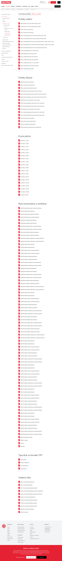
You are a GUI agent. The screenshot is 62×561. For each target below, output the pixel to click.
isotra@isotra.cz (47, 528)
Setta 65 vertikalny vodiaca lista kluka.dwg (29, 352)
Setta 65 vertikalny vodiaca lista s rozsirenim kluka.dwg (31, 358)
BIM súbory (5, 37)
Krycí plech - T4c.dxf (24, 170)
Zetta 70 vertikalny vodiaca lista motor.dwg (29, 404)
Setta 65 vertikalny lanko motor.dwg (28, 343)
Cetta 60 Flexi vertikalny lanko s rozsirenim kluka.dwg (31, 226)
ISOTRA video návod (21, 540)
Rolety (8, 528)
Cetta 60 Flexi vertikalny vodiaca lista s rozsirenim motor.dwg (32, 241)
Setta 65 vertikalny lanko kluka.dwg (27, 340)
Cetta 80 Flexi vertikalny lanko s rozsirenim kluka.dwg (31, 274)
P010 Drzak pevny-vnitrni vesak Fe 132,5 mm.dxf (30, 100)
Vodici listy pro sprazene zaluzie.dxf (27, 509)
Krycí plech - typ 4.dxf (25, 191)
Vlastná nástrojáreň (21, 527)
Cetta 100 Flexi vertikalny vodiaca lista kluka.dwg (30, 328)
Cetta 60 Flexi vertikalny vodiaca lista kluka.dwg (30, 232)
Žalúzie (8, 527)
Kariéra (32, 6)
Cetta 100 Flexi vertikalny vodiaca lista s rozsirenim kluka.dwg (32, 334)
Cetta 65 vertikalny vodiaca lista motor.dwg (29, 259)
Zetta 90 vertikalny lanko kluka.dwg (27, 413)
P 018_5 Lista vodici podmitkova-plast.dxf (29, 503)
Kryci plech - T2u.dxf (25, 152)
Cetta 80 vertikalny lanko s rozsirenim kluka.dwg (30, 298)
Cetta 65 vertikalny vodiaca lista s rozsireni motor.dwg (31, 265)
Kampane (4, 48)
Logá (3, 19)
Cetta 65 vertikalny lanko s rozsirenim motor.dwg (30, 253)
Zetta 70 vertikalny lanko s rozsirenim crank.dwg (30, 395)
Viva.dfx (22, 443)
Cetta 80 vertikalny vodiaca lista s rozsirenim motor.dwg (31, 313)
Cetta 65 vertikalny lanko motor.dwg (28, 247)
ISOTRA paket (20, 539)
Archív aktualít (4, 61)
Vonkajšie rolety (7, 31)
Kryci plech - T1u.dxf (25, 143)
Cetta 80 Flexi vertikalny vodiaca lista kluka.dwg (30, 280)
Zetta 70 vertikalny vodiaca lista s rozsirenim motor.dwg (31, 410)
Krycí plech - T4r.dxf (24, 173)
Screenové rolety (7, 35)
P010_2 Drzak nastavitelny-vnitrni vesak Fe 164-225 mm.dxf (32, 106)
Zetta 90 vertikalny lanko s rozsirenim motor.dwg (30, 422)
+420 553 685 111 (48, 527)
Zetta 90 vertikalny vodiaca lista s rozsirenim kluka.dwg (31, 431)
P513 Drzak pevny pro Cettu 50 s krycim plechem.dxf (31, 127)
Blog (29, 6)
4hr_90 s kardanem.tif (25, 462)
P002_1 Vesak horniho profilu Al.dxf (28, 85)
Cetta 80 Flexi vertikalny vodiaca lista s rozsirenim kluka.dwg (32, 286)
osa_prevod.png (24, 468)
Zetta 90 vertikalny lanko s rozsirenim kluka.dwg (30, 419)
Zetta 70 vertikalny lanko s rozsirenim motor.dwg (30, 398)
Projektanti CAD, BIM (6, 23)
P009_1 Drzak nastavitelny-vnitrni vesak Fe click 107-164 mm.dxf (33, 94)
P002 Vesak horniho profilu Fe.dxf (27, 82)
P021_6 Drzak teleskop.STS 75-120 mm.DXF (29, 50)
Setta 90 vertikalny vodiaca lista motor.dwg (29, 379)
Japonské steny (9, 537)
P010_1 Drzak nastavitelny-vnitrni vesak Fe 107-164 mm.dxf (32, 103)
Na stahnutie (4, 16)
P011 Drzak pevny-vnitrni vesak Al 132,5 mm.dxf (30, 109)
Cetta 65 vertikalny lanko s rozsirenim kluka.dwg (30, 250)
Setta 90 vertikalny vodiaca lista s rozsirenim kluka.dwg (31, 382)
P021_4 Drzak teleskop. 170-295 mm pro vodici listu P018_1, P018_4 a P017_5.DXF (37, 44)
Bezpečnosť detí (4, 53)
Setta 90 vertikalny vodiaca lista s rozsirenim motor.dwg (31, 386)
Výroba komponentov (21, 530)
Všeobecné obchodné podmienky (8, 41)
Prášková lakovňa (21, 532)
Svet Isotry (31, 527)
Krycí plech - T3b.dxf (25, 155)
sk (58, 2)
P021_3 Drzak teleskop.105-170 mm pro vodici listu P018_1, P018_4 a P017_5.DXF (37, 41)
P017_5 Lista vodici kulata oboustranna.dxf (29, 488)
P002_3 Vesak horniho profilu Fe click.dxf (29, 88)
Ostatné (8, 540)
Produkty (3, 6)
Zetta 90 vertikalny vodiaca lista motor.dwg (29, 428)
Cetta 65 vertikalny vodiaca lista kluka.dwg (29, 256)
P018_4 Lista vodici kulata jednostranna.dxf (29, 500)
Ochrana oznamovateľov (6, 57)
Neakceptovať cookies (31, 557)
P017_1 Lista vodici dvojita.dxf (26, 484)
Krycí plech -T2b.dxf (24, 194)
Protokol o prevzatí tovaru (6, 45)
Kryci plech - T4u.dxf (25, 179)
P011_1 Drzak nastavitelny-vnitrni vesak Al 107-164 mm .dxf (32, 112)
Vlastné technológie (21, 528)
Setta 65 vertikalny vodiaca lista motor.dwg (29, 355)
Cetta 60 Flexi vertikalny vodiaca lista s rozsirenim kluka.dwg (32, 238)
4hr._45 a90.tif (23, 459)
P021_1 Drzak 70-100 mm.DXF (27, 29)
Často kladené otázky (6, 51)
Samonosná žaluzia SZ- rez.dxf (26, 437)
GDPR (2, 55)
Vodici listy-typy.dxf (24, 512)
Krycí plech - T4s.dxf (25, 176)
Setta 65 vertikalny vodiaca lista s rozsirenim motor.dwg (31, 361)
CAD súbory (5, 26)
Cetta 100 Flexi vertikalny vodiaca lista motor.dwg (30, 331)
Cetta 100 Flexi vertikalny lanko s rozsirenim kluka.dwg (31, 322)
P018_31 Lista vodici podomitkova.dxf (28, 497)
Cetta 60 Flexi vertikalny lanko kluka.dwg (28, 220)
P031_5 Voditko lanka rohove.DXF (27, 68)
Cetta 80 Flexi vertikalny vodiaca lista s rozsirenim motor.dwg (32, 289)
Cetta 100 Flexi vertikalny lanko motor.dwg (29, 319)
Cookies (3, 59)
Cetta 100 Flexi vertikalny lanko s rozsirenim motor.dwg (31, 325)
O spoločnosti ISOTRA (6, 14)
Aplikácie (4, 21)
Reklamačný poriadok (6, 43)
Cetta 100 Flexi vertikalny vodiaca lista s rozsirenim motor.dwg (33, 337)
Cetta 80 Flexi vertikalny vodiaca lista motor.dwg (30, 283)
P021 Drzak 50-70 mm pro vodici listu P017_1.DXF (31, 23)
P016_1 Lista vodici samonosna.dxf (27, 481)
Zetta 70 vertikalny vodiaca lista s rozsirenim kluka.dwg (31, 407)
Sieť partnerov (18, 6)
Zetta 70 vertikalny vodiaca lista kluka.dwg (29, 401)
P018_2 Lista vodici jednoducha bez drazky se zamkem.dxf (32, 491)
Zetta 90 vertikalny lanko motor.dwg (27, 416)
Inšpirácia (13, 6)
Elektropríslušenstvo (5, 46)
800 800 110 (41, 1)
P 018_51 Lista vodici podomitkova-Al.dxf (29, 506)
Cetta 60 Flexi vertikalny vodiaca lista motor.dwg (30, 235)
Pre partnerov (24, 6)
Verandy (8, 533)
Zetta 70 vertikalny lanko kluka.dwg (27, 389)
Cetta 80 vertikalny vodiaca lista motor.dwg (29, 307)
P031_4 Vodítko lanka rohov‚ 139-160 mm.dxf (30, 65)
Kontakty (36, 6)
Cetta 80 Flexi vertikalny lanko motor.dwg (29, 271)
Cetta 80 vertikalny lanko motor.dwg (28, 295)
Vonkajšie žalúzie (7, 33)
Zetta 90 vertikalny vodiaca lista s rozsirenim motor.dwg (31, 434)
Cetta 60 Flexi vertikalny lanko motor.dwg (29, 223)
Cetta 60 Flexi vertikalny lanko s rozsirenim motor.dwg (31, 229)
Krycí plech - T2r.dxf (24, 146)
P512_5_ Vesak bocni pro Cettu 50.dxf (28, 124)
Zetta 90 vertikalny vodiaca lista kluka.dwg (29, 425)
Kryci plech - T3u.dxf (25, 164)
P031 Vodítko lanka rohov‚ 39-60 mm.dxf (29, 53)
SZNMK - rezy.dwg (24, 440)
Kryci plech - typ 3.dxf (25, 188)
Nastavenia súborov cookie (34, 538)
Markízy (8, 532)
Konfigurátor (57, 6)
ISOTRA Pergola (20, 542)
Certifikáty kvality (5, 39)
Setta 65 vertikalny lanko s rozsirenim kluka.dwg (30, 346)
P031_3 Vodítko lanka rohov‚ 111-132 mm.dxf (30, 62)
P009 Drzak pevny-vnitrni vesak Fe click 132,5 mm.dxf (31, 91)
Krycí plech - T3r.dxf (24, 158)
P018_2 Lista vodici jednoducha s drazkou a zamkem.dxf (31, 494)
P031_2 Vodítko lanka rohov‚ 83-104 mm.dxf (29, 59)
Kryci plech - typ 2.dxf (25, 185)
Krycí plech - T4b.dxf (25, 167)
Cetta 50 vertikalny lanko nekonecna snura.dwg (30, 214)
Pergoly (8, 530)
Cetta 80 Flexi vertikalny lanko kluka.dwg (28, 268)
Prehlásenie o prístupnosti (7, 65)
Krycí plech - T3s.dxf (25, 161)
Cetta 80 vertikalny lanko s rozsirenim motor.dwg (30, 301)
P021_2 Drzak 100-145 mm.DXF (27, 32)
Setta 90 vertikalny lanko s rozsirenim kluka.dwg (30, 370)
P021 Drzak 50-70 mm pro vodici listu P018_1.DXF (31, 26)
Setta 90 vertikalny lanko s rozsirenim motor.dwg (30, 373)
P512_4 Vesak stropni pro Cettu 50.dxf (28, 121)
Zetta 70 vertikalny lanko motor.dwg (27, 392)
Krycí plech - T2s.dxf (25, 149)
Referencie (3, 63)
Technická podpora (6, 25)
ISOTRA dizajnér (20, 537)
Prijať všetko (42, 557)
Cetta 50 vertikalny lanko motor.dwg (28, 211)
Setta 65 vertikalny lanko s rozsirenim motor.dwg (30, 349)
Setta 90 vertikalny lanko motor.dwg (28, 367)
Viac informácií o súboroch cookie (36, 551)
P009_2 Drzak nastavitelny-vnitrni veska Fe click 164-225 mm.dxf (33, 97)
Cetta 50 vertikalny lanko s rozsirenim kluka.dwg (30, 217)
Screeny (8, 535)
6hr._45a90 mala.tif (24, 465)
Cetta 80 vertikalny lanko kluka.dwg (27, 292)
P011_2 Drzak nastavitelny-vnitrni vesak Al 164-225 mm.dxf (32, 115)
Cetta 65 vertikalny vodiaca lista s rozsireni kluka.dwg (31, 262)
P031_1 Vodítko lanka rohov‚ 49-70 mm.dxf (29, 56)
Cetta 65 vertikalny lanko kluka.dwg (27, 244)
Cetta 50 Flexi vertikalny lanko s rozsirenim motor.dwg (31, 208)
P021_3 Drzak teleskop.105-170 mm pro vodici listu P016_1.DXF (33, 38)
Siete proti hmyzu (10, 538)
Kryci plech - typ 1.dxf (25, 182)
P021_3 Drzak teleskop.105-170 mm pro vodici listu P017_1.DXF (33, 35)
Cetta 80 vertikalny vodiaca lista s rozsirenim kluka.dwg (31, 310)
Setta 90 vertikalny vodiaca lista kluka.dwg (29, 376)
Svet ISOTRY (8, 6)
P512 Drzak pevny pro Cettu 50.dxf (27, 118)
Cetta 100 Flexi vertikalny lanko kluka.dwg (29, 316)
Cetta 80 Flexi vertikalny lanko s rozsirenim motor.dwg (31, 277)
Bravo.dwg (23, 446)
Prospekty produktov (5, 18)
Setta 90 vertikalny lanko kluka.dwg (27, 364)
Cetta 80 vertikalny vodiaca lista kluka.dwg (29, 304)
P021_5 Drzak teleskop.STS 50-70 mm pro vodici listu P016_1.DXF (34, 47)
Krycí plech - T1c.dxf (24, 140)
